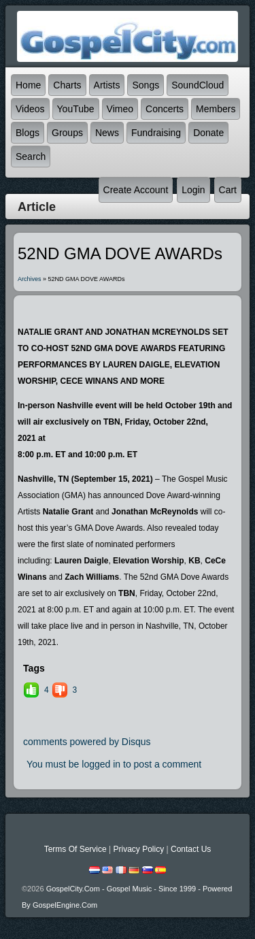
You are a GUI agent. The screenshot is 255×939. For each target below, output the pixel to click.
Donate (208, 132)
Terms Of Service (75, 849)
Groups (67, 132)
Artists (107, 85)
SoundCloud (197, 85)
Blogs (27, 132)
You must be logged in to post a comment (114, 764)
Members (215, 108)
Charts (67, 85)
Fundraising (156, 132)
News (107, 132)
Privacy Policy (138, 849)
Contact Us (191, 849)
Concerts (165, 108)
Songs (145, 85)
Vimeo (120, 108)
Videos (30, 108)
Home (28, 85)
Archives (29, 279)
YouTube (76, 108)
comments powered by (87, 741)
